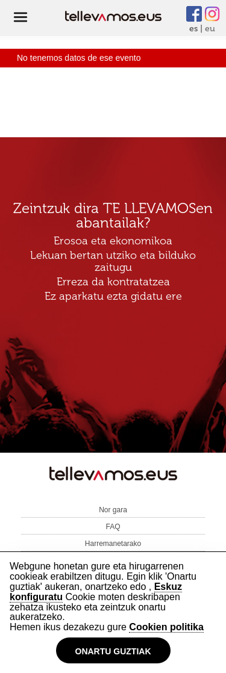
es (193, 28)
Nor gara (113, 510)
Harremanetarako (113, 543)
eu (210, 28)
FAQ (112, 527)
